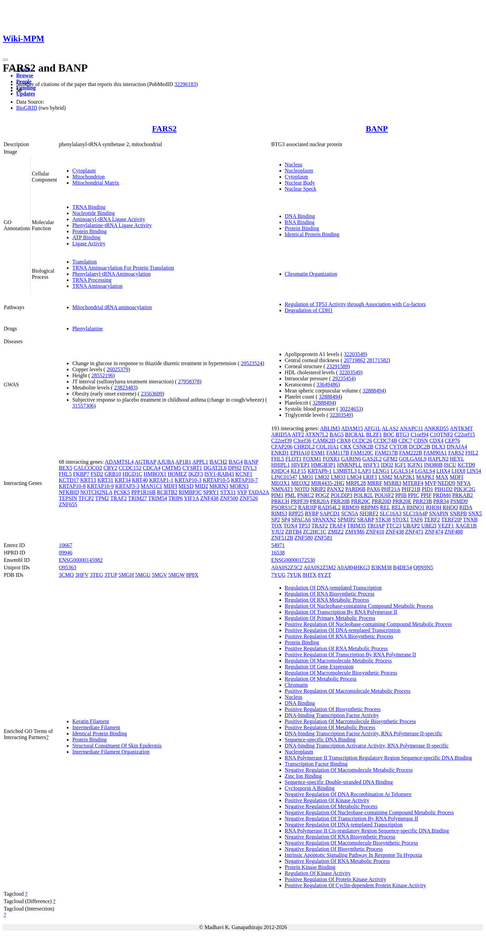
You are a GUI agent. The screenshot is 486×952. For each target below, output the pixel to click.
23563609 (151, 394)
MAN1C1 (151, 486)
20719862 (355, 360)
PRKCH (280, 501)
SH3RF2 (368, 513)
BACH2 (218, 462)
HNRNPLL (349, 465)
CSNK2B (363, 447)
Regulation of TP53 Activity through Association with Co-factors (355, 304)
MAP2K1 (404, 477)
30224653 (350, 409)
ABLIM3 (330, 428)
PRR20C (360, 501)
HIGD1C (132, 474)
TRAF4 (337, 525)
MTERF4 (413, 483)
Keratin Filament (90, 721)
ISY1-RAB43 (219, 474)
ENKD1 (280, 453)
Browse (24, 75)
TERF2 (432, 519)
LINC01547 (284, 477)
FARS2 (164, 128)
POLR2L (363, 495)
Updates (25, 94)
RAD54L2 (329, 507)
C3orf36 (302, 440)
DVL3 (250, 468)
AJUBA (165, 462)
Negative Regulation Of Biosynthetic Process (334, 849)
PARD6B (355, 489)
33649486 (327, 384)
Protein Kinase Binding (310, 867)
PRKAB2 (462, 495)
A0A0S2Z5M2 (319, 567)
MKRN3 (218, 486)
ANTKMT (461, 428)
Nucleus (293, 164)
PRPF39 (299, 501)
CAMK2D (324, 440)
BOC (389, 434)
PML (290, 495)
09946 (65, 552)
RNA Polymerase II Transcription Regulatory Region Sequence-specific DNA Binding (378, 758)
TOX (276, 525)
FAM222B (410, 453)
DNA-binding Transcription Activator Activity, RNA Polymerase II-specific (367, 746)
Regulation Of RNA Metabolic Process (327, 600)
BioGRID (26, 108)
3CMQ (66, 575)
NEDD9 (446, 483)
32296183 (185, 84)
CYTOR (398, 447)
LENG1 (380, 471)
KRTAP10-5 (216, 480)
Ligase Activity (88, 243)
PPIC (414, 495)
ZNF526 (249, 498)
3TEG (96, 575)
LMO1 (306, 477)
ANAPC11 (411, 428)
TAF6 (416, 519)
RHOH (433, 507)
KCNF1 (243, 474)
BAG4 (235, 462)
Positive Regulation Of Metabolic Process (330, 727)
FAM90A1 (435, 453)
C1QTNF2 (441, 434)
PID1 (427, 489)
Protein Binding (89, 231)
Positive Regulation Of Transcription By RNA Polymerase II (350, 654)
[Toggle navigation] (5, 60)
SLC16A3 (391, 513)
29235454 (343, 378)
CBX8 (344, 440)
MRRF (374, 483)
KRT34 (123, 480)
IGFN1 (415, 465)
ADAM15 (352, 428)
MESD (186, 486)
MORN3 (239, 486)
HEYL (457, 459)
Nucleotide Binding (93, 213)
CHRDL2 (304, 447)
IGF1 (400, 465)
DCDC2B (419, 447)
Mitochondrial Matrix (95, 183)
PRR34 (441, 501)
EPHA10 (300, 453)
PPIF (426, 495)
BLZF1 (374, 434)
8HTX (310, 575)
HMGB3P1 (323, 465)
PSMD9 (459, 501)
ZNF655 (68, 504)
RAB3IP (307, 507)
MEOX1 (280, 483)
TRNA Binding (88, 207)
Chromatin (296, 685)
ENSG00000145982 (81, 560)
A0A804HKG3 (353, 567)
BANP (377, 128)
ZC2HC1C (314, 532)
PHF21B (411, 489)
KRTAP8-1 (319, 471)
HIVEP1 (300, 465)
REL (385, 507)
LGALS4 (425, 471)
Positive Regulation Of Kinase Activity (327, 800)
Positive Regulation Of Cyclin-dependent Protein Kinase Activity (355, 885)
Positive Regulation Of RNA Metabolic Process (336, 648)
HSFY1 (371, 465)
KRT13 (88, 480)
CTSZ (381, 447)
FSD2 (96, 474)
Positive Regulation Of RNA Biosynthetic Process (339, 636)
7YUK (294, 575)
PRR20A (319, 501)
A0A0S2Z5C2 (286, 567)
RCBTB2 (167, 492)
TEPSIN (68, 498)
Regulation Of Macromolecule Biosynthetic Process (341, 673)
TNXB (470, 519)
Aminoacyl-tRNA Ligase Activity (108, 219)
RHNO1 (416, 507)
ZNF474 (434, 532)
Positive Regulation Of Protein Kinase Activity (335, 879)
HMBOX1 (154, 474)
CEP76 (452, 440)
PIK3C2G (465, 489)
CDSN (420, 440)
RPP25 (296, 513)
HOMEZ (177, 474)
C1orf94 (419, 434)
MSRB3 (392, 483)
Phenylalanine (87, 328)
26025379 (117, 369)
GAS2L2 (372, 459)
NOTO (302, 489)
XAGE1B (466, 525)
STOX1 (400, 519)
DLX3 (439, 447)
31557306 (83, 406)
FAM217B (386, 453)
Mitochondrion (88, 177)
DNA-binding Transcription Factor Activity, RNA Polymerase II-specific (363, 733)
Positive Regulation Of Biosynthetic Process (333, 709)
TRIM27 (137, 498)
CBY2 (110, 468)
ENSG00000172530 (293, 560)
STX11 (228, 492)
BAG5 (337, 434)
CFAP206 (282, 447)
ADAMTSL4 (119, 462)
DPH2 (235, 468)
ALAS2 (390, 428)
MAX (442, 477)
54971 (278, 545)
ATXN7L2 (316, 434)
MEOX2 (300, 483)
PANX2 (335, 489)
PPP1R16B (143, 492)
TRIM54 (157, 498)
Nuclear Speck (301, 189)
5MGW (176, 575)
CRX (345, 447)
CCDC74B (385, 440)
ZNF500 (229, 498)
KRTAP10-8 (72, 486)
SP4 (285, 519)
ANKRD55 (436, 428)
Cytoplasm (84, 170)
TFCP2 (86, 498)
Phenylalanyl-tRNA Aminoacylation (111, 274)
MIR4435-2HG (328, 483)
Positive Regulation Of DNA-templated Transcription (343, 630)
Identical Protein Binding (312, 234)
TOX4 (290, 525)
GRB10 (113, 474)
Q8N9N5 (423, 567)
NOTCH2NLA (96, 492)
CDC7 (405, 440)
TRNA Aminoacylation (97, 286)
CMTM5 (171, 468)
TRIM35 (356, 525)
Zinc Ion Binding (303, 776)
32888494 (373, 390)
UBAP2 (411, 525)
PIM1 (277, 495)
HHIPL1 (280, 465)
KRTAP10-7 (244, 480)
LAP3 (364, 471)
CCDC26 (362, 440)
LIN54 (474, 471)
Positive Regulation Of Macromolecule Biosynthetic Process (350, 721)
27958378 (189, 381)
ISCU (450, 465)
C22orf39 (281, 440)
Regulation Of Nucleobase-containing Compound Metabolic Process (359, 606)
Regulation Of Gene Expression (319, 667)
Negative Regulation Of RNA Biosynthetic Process (340, 837)
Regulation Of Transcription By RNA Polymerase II (341, 612)
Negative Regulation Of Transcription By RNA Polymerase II (351, 818)
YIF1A (191, 498)
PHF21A (390, 489)
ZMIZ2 (336, 532)
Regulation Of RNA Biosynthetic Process (330, 594)
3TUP (110, 575)
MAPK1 (425, 477)
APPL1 (200, 462)
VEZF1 (446, 525)
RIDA (465, 507)
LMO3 (338, 477)
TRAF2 (118, 498)
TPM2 (102, 498)
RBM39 (350, 507)
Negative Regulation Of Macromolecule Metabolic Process (349, 770)
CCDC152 (130, 468)
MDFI (170, 486)
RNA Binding (300, 222)
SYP (242, 492)
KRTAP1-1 (161, 480)
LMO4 (354, 477)
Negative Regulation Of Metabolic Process (331, 806)
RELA (398, 507)
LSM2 (386, 477)
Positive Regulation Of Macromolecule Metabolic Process (348, 691)
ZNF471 (414, 532)
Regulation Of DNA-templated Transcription (333, 588)
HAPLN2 (438, 459)
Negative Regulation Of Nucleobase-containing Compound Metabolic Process (369, 812)
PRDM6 (442, 495)
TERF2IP (451, 519)
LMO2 (322, 477)
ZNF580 (304, 538)
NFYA (463, 483)
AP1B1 (183, 462)
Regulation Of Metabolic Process (321, 679)
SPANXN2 (324, 519)
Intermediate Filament (96, 727)
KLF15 (298, 471)
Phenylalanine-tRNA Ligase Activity (112, 225)
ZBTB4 (293, 532)
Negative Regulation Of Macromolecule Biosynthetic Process (351, 843)
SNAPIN (439, 513)
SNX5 (475, 513)
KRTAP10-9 (100, 486)
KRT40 (140, 480)
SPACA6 (301, 519)
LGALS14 (402, 471)
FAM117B (337, 453)
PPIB (401, 495)
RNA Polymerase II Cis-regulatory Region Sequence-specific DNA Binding (367, 831)
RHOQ (450, 507)
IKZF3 (195, 474)
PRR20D (381, 501)
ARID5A (281, 434)
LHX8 (458, 471)
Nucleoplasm (299, 170)
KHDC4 (280, 471)
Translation (84, 262)
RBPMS (370, 507)
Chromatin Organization (311, 274)
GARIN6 (351, 459)
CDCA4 (151, 468)
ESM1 (318, 453)
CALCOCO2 (88, 468)
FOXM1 (312, 459)
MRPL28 (356, 483)
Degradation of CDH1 (309, 310)
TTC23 (393, 525)
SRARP (365, 519)
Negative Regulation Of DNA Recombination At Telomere (348, 794)
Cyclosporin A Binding (310, 788)
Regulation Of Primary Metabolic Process (330, 618)
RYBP (311, 513)
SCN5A (349, 513)
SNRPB (458, 513)
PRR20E (402, 501)
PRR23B (422, 501)
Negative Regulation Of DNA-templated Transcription (344, 824)
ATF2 (298, 434)
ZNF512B (282, 538)
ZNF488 (453, 532)
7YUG (278, 575)
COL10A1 (327, 447)
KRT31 (105, 480)
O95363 (67, 567)
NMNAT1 (282, 489)
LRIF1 (370, 477)
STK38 (383, 519)
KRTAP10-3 (187, 480)
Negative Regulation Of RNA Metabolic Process (337, 861)
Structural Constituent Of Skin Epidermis (117, 746)
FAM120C (361, 453)
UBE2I (428, 525)
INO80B (433, 465)
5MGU (142, 575)
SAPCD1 (330, 513)
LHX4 (443, 471)
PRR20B (340, 501)
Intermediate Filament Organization (111, 752)
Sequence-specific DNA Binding (320, 739)
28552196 (102, 375)
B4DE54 (402, 567)
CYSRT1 (192, 468)
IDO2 (387, 465)
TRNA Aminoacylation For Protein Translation (123, 268)
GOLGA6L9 (413, 459)
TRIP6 (175, 498)
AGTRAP (145, 462)
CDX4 (436, 440)
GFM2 (390, 459)
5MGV (159, 575)
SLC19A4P (415, 513)
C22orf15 (464, 434)
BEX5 (65, 468)
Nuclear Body (300, 183)
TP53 (304, 525)
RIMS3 (279, 513)
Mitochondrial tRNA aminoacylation (112, 307)
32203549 (355, 354)
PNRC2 (305, 495)
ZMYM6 (354, 532)
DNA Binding (300, 216)
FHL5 (65, 474)
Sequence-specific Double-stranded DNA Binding (339, 782)
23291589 (337, 366)
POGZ (322, 495)
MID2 (201, 486)
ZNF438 (209, 498)
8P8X (192, 575)
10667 (65, 545)
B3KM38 (381, 567)
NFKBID (69, 492)
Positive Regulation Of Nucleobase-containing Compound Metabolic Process (368, 624)
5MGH (126, 575)
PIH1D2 (443, 489)
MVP (430, 483)
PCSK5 (122, 492)
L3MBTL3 (345, 471)
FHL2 (471, 453)
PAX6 (373, 489)
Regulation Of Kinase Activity (318, 873)
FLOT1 (294, 459)
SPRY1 (211, 492)
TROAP (376, 525)
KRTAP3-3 (127, 486)
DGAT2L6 (215, 468)
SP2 (275, 519)
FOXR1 (331, 459)
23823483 (125, 387)
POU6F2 (384, 495)
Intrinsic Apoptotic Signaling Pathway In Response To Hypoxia (353, 855)
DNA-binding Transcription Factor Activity (332, 715)
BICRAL (354, 434)
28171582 (377, 360)
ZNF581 (323, 538)
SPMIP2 (347, 519)
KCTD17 (69, 480)
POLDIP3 (341, 495)
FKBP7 (81, 474)
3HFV (82, 575)
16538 (278, 552)
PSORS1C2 (284, 507)
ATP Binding (86, 237)
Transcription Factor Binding (316, 764)
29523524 (252, 363)
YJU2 (277, 532)
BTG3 (402, 434)
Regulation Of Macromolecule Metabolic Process (338, 660)
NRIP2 (318, 489)
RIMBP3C (190, 492)
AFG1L (372, 428)
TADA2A (258, 492)
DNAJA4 (457, 447)
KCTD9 (466, 465)
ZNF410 (375, 532)
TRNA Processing (91, 280)
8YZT (324, 575)
